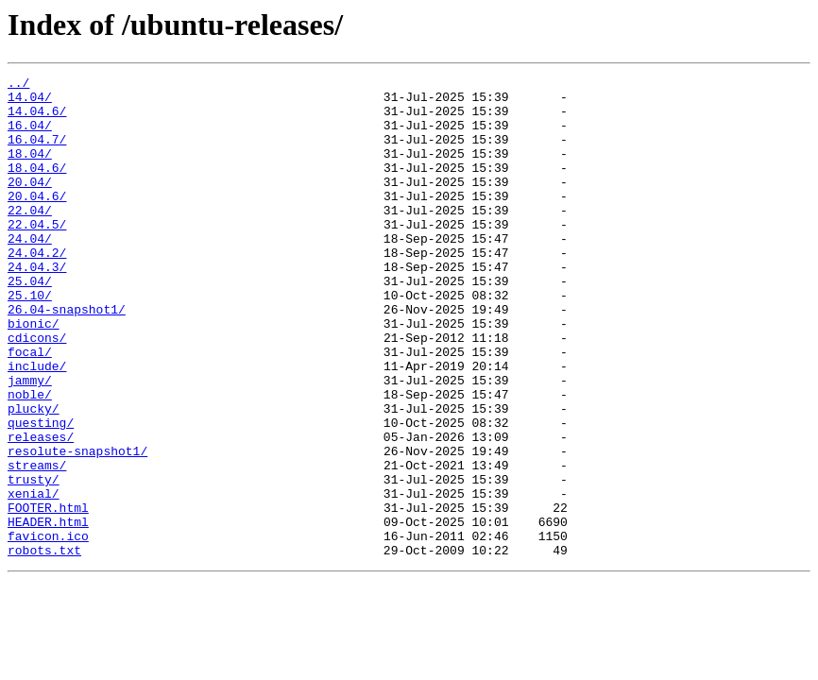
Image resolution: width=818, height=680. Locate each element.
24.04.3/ (37, 306)
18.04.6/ (37, 187)
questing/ (41, 493)
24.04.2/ (37, 289)
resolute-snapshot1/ (77, 527)
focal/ (30, 408)
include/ (37, 425)
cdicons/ (37, 391)
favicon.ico (48, 629)
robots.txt (44, 646)
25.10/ (30, 340)
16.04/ (30, 136)
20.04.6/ (37, 221)
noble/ (30, 459)
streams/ (37, 544)
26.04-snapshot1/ (67, 357)
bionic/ (34, 374)
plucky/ (34, 476)
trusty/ (34, 561)
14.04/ (30, 102)
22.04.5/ (37, 255)
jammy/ (30, 442)
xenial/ (34, 578)
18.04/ (30, 170)
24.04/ (30, 272)
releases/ (41, 510)
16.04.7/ (37, 153)
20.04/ (30, 204)
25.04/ (30, 323)
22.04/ (30, 238)
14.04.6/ (37, 119)
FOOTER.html (48, 595)
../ (18, 85)
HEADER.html (48, 612)
